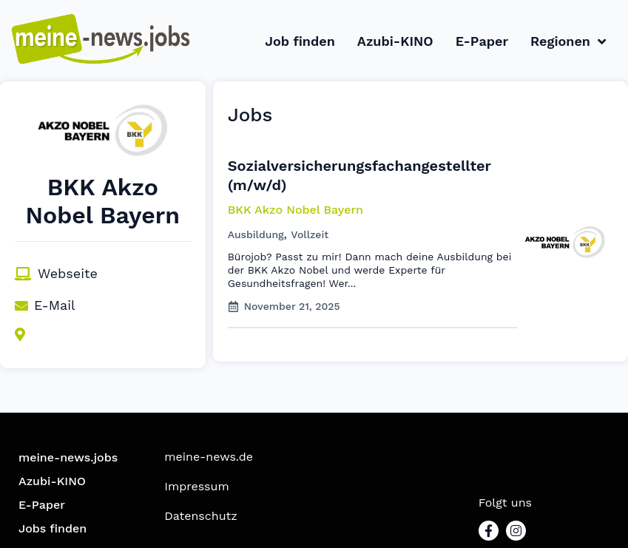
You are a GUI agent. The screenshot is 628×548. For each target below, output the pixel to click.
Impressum (196, 486)
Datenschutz (200, 516)
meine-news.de (208, 457)
